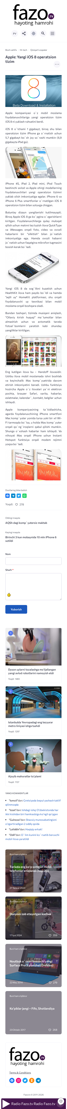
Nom (8, 553)
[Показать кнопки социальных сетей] (24, 33)
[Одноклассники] (31, 1080)
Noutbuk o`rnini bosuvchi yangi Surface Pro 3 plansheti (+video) (31, 963)
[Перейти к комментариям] (61, 1101)
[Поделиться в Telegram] (13, 496)
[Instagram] (18, 1080)
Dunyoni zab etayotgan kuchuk (30, 914)
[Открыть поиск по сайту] (43, 33)
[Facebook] (11, 1080)
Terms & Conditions (20, 1072)
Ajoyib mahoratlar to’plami (24, 776)
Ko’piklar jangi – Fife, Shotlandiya (32, 1008)
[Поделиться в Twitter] (19, 496)
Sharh (9, 569)
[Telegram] (38, 1080)
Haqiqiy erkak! (33, 829)
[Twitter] (25, 1080)
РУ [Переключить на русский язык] (14, 33)
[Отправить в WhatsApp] (24, 496)
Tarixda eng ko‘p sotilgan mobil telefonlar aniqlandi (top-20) (30, 868)
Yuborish (16, 609)
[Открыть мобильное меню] (52, 33)
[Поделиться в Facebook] (7, 496)
